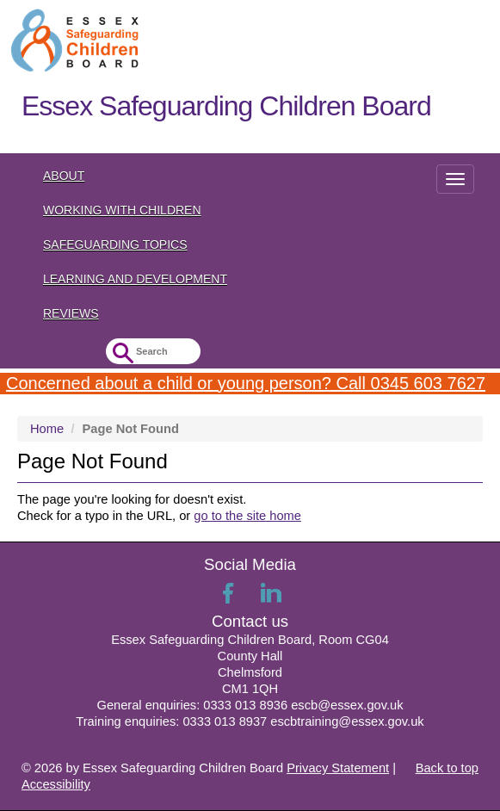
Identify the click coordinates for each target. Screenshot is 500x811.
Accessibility (56, 784)
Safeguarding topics (115, 244)
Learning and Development (135, 279)
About (63, 176)
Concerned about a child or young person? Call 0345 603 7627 (245, 383)
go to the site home (247, 516)
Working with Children (122, 210)
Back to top (447, 768)
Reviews (71, 313)
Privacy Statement (338, 768)
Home (47, 429)
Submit (121, 353)
